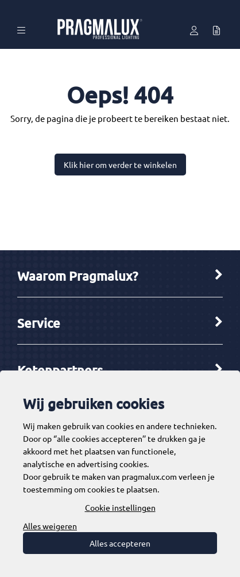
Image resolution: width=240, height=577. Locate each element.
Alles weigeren (50, 526)
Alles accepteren (120, 543)
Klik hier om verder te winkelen (120, 164)
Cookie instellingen (120, 507)
